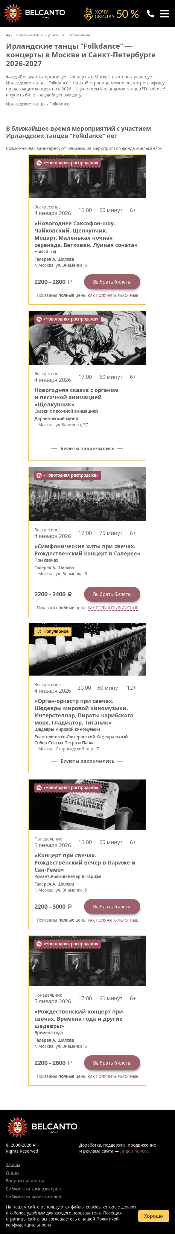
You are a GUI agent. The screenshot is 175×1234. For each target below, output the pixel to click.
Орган (12, 1172)
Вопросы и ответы (25, 1181)
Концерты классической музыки (34, 13)
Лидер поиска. (135, 1151)
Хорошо (153, 1216)
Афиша (13, 1164)
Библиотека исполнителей (33, 1197)
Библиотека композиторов (33, 1189)
